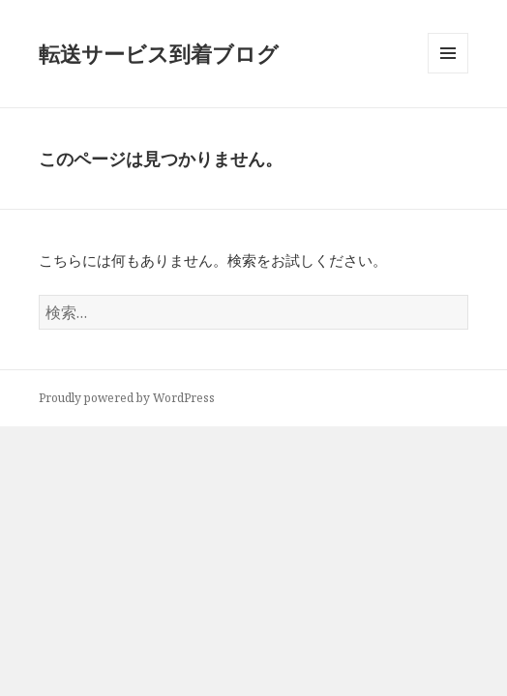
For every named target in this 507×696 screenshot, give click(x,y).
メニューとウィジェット (448, 72)
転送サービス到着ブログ (159, 53)
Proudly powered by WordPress (127, 398)
